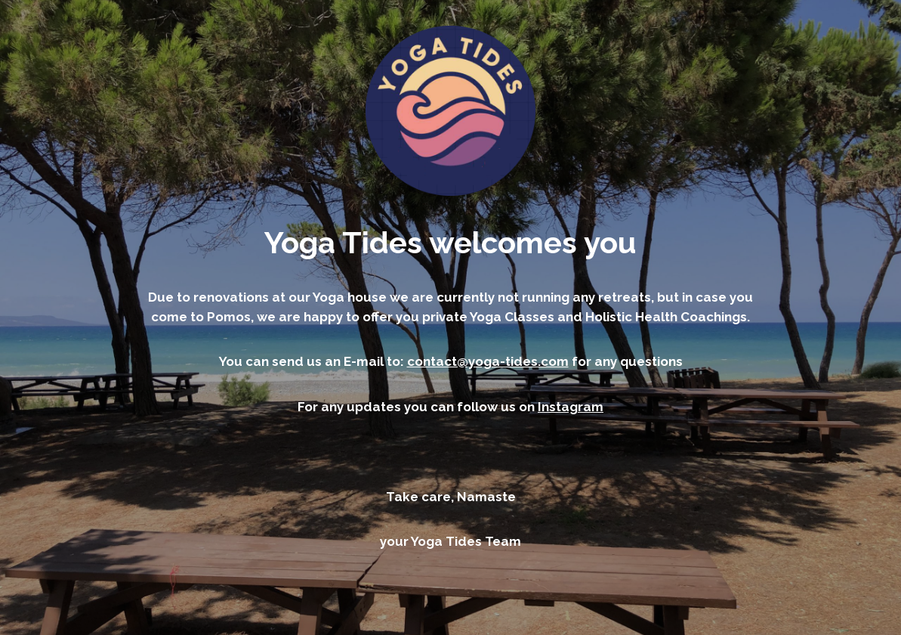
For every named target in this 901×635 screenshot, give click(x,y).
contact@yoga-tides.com (488, 361)
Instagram (570, 406)
